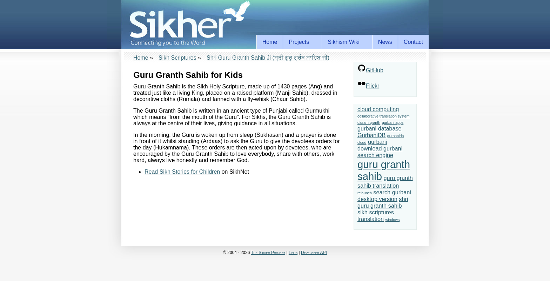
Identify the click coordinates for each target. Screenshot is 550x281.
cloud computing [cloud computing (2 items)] (378, 109)
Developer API (314, 252)
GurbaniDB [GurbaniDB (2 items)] (371, 135)
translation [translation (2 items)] (370, 219)
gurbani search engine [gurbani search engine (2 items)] (379, 151)
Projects (300, 42)
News (385, 42)
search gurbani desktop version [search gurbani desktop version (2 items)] (384, 195)
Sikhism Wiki (345, 42)
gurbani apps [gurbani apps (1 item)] (393, 122)
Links (293, 252)
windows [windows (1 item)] (392, 220)
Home (269, 42)
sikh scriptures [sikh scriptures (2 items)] (375, 212)
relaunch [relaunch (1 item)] (364, 193)
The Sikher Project (268, 252)
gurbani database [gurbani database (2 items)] (379, 128)
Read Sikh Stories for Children (182, 172)
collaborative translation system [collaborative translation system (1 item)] (383, 116)
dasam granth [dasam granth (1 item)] (368, 122)
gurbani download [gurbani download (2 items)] (372, 145)
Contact (413, 42)
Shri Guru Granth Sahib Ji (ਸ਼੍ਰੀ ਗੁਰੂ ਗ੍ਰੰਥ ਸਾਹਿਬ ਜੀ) (268, 58)
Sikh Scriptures (177, 58)
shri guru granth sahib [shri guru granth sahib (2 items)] (382, 202)
